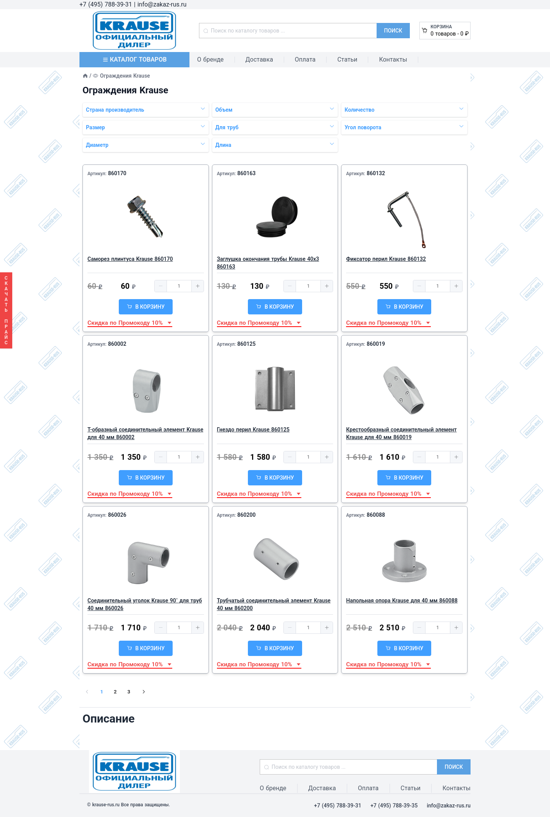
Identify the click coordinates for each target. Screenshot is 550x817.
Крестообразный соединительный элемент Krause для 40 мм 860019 (401, 433)
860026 (117, 515)
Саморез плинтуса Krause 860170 (130, 259)
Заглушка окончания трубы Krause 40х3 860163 (268, 263)
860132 (376, 173)
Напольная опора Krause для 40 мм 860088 (402, 600)
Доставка (259, 59)
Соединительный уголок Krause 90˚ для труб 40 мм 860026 (144, 604)
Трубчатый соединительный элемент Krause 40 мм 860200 (274, 604)
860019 (376, 344)
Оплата (305, 59)
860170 (117, 173)
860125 (246, 344)
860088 (376, 515)
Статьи (347, 59)
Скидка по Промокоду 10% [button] (129, 322)
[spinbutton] (179, 286)
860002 (117, 344)
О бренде (210, 59)
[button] (161, 286)
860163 (246, 173)
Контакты (393, 59)
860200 (246, 515)
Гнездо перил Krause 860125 (253, 429)
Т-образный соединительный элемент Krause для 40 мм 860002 (145, 433)
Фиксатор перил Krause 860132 (386, 259)
